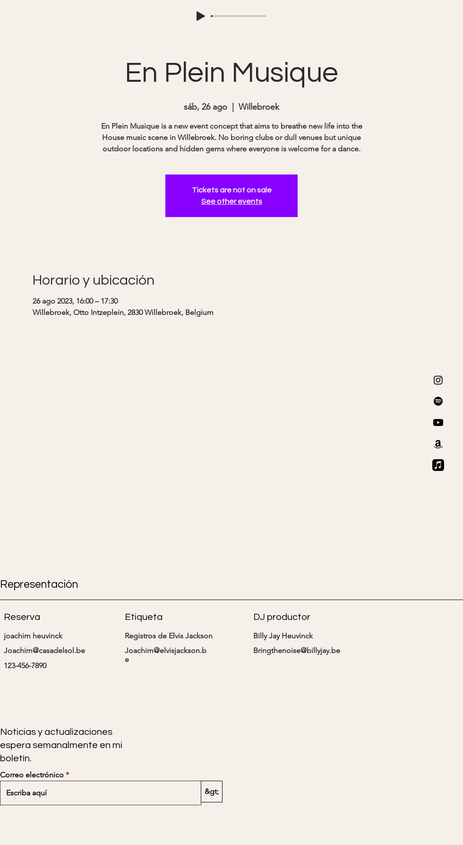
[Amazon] (438, 444)
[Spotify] (438, 401)
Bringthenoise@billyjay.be (296, 650)
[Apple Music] (438, 465)
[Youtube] (438, 422)
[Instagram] (438, 380)
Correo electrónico (32, 775)
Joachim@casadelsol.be (44, 650)
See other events (231, 201)
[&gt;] (212, 791)
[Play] (201, 16)
